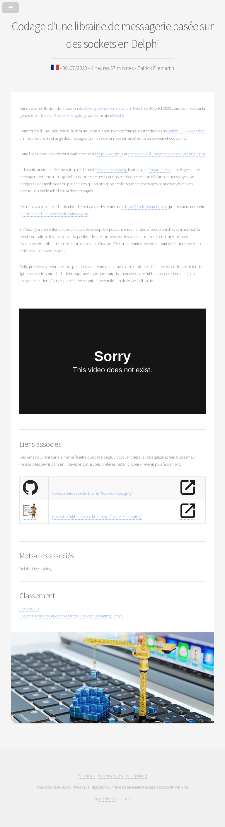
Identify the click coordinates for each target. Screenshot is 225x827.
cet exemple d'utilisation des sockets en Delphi (166, 153)
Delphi (117, 115)
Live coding (29, 608)
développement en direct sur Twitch (113, 108)
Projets (25, 616)
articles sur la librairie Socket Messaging (55, 213)
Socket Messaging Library (101, 616)
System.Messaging (112, 169)
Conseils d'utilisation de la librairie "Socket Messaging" (97, 516)
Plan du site (86, 775)
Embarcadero (159, 169)
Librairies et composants (55, 616)
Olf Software (107, 798)
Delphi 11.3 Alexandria (185, 131)
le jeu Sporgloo (110, 153)
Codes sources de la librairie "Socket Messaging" (92, 493)
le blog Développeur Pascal (144, 206)
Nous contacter (136, 775)
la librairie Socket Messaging (61, 115)
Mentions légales (110, 775)
